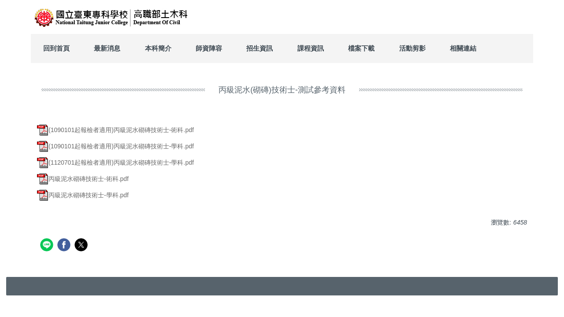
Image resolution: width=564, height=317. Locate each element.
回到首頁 (56, 48)
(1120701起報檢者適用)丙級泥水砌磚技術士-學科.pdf (115, 162)
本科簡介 (158, 48)
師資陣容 (209, 48)
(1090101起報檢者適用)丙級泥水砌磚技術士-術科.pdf (115, 129)
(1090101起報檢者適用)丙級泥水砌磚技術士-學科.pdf (115, 146)
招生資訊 (259, 48)
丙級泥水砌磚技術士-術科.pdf (83, 178)
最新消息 (107, 48)
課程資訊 (310, 48)
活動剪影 (412, 48)
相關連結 (463, 48)
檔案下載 (361, 48)
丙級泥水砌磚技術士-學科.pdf (83, 195)
